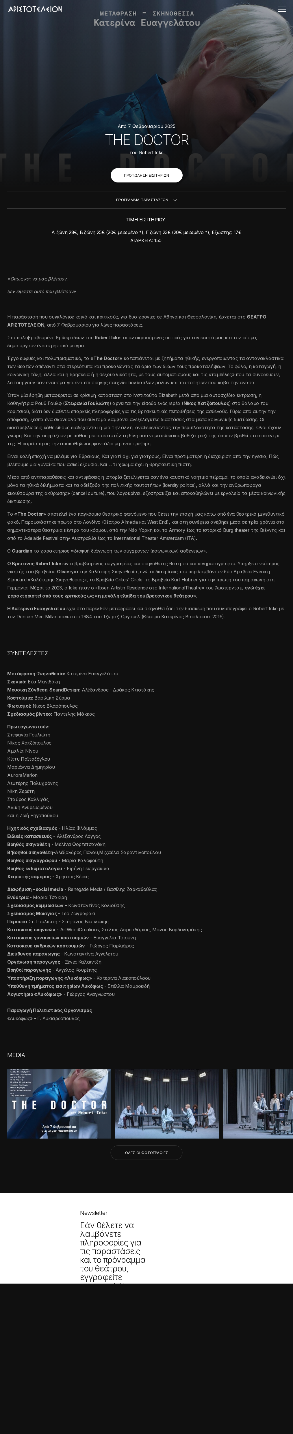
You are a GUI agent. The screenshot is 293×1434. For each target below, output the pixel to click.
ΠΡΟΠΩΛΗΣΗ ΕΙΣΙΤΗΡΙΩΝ (146, 175)
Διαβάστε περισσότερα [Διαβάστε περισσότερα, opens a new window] (57, 1347)
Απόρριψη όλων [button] (68, 1407)
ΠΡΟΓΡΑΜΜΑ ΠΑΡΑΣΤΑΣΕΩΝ (142, 199)
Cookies (191, 1391)
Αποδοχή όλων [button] (29, 1407)
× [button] (86, 1299)
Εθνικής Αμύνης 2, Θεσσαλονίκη (147, 1360)
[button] (49, 1419)
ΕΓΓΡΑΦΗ (128, 1297)
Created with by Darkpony (147, 1415)
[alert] (49, 1360)
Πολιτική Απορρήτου (151, 1391)
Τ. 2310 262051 (119, 1370)
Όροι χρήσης (106, 1391)
